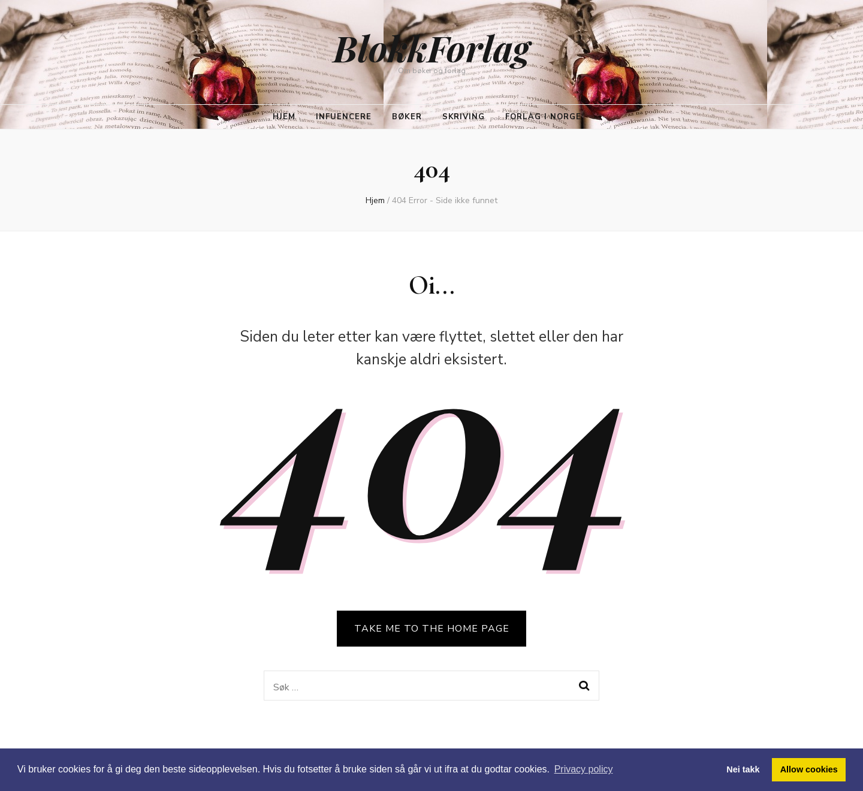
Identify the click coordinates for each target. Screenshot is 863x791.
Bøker (407, 116)
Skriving (463, 116)
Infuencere (344, 116)
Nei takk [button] (742, 769)
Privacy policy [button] (583, 769)
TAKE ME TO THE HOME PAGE (431, 628)
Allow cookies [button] (809, 769)
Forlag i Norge (543, 116)
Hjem (284, 116)
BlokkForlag (431, 47)
